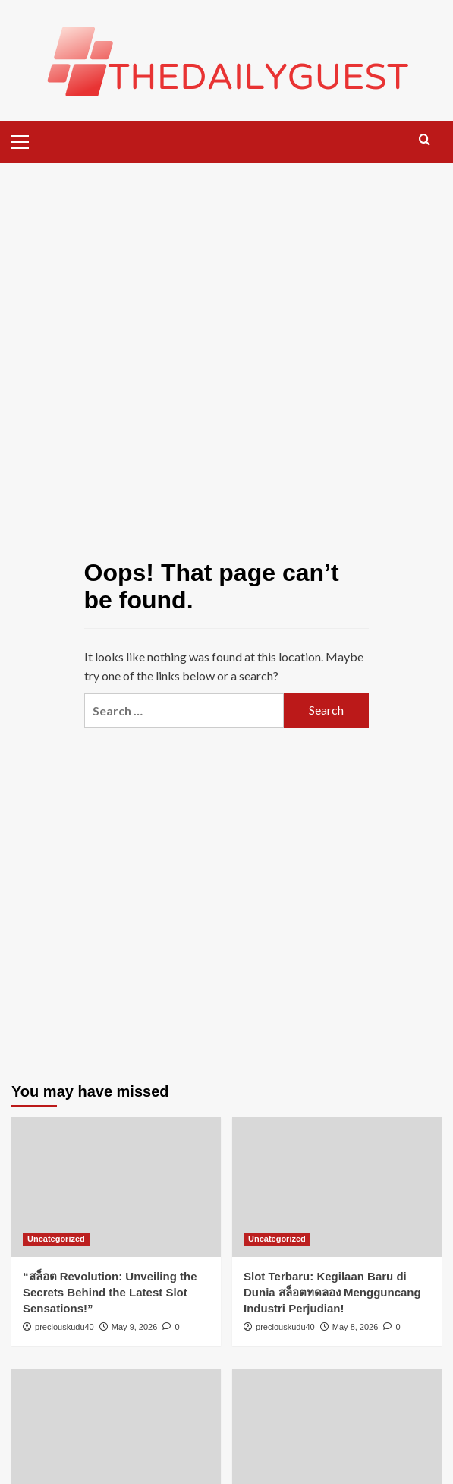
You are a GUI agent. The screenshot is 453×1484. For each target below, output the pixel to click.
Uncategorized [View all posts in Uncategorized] (56, 1238)
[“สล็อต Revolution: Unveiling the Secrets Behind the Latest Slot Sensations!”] (116, 1187)
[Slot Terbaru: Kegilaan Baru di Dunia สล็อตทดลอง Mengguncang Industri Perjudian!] (337, 1187)
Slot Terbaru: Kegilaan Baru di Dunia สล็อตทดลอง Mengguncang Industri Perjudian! (332, 1292)
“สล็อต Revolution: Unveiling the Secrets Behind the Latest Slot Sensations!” (110, 1292)
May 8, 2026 (355, 1326)
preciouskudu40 (64, 1326)
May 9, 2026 (135, 1326)
